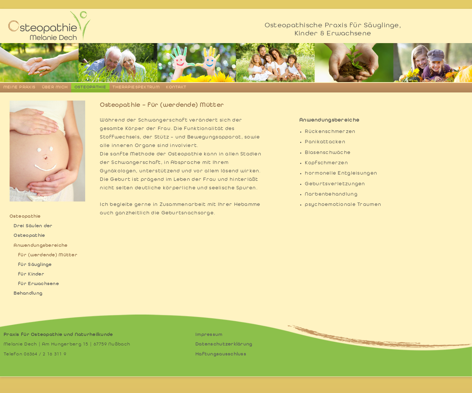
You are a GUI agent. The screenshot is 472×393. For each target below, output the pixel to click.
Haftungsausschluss (220, 354)
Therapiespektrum (135, 87)
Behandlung (28, 293)
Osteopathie (90, 87)
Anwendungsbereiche (40, 245)
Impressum (209, 335)
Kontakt (176, 87)
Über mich (55, 87)
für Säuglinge (35, 265)
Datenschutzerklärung (224, 344)
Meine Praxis (19, 87)
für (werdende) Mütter (47, 255)
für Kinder (31, 274)
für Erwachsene (38, 284)
